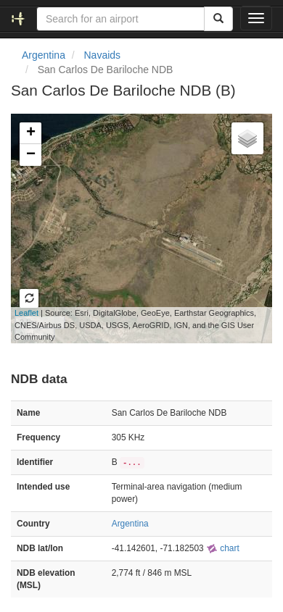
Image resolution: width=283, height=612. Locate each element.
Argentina (43, 55)
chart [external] (222, 548)
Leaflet (26, 313)
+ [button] (31, 133)
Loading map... (133, 228)
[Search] (218, 19)
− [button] (31, 155)
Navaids (102, 55)
